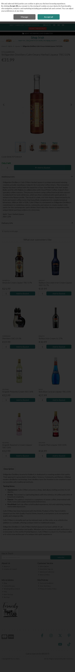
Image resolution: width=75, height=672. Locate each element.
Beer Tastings (7, 594)
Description (9, 469)
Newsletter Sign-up (45, 569)
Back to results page (11, 231)
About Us (6, 566)
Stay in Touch (7, 553)
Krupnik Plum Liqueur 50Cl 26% (53, 445)
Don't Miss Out (38, 28)
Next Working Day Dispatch (37, 34)
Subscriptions (43, 566)
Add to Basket (42, 167)
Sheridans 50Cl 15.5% (11, 338)
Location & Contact (9, 569)
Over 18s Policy (44, 586)
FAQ (4, 592)
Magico (51, 659)
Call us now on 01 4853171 (37, 653)
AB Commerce (68, 659)
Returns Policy (44, 575)
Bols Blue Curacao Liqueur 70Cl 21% (55, 391)
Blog (4, 583)
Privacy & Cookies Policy (47, 589)
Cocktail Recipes (8, 586)
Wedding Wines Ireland (11, 589)
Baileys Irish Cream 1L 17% (51, 338)
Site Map (5, 597)
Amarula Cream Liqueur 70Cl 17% (17, 282)
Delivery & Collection (46, 572)
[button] (71, 71)
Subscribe (61, 557)
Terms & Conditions (45, 583)
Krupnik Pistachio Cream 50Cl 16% (17, 391)
